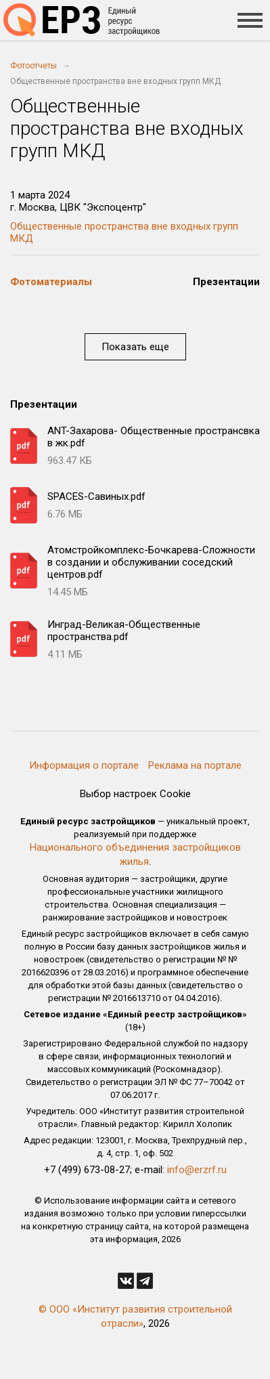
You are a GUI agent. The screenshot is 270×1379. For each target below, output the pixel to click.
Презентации (226, 282)
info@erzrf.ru (197, 1170)
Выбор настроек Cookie (135, 794)
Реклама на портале (195, 765)
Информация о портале (84, 765)
